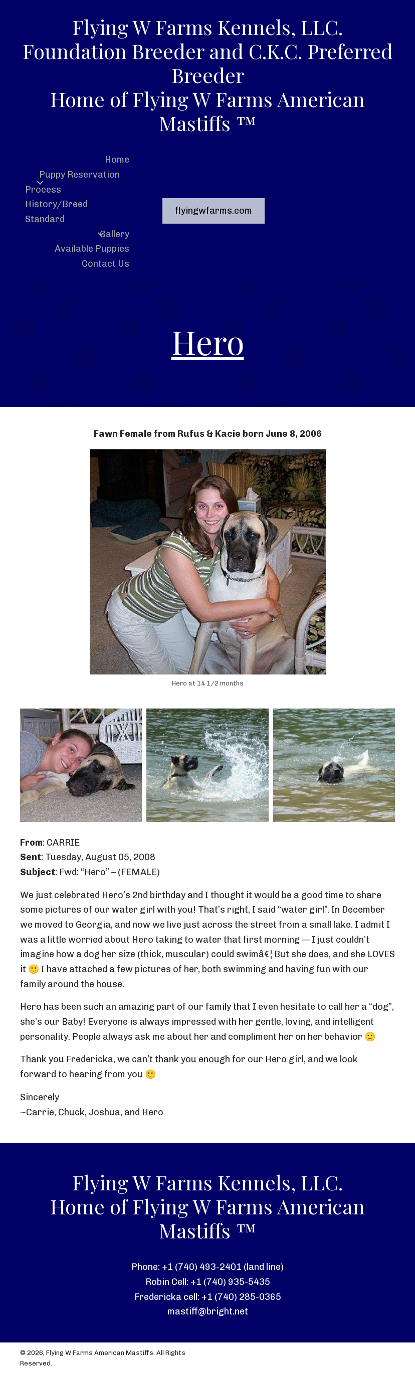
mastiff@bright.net (207, 1311)
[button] (40, 182)
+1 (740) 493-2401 (202, 1266)
